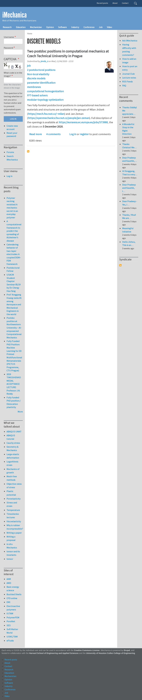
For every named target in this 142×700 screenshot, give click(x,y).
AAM (9, 579)
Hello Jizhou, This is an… (128, 243)
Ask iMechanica (129, 40)
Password (8, 47)
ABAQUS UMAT (14, 431)
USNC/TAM (12, 636)
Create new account (12, 127)
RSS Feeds (127, 81)
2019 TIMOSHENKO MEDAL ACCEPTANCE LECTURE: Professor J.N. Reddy (14, 384)
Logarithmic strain (12, 463)
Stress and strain (12, 504)
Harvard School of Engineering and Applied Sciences (54, 653)
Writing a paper (14, 532)
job (29, 65)
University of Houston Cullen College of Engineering (110, 653)
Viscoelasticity (14, 521)
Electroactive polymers (13, 608)
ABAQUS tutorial (11, 437)
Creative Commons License (87, 650)
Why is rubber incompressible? (15, 527)
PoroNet (11, 621)
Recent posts (102, 3)
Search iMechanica (12, 158)
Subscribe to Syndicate (120, 265)
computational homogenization (45, 91)
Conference (88, 27)
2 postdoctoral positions (41, 70)
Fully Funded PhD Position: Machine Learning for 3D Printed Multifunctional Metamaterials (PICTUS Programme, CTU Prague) (14, 356)
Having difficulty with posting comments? (129, 50)
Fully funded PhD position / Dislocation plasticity (14, 402)
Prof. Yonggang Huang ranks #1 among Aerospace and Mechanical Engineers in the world (14, 304)
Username (9, 36)
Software (62, 27)
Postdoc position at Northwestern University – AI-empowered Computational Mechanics (14, 327)
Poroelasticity (14, 498)
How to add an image (129, 60)
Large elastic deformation (13, 456)
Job (100, 27)
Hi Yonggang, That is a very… (129, 173)
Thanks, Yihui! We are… (129, 216)
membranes (34, 87)
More (20, 411)
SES (9, 625)
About (114, 3)
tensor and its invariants (13, 553)
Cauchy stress (13, 442)
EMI (8, 602)
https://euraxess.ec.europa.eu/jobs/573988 (83, 122)
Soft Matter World (12, 631)
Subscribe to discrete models (28, 151)
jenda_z (44, 61)
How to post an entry (129, 68)
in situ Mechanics (12, 546)
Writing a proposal (11, 538)
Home (29, 33)
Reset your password (12, 134)
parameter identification (41, 82)
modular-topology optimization (45, 99)
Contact (125, 3)
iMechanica (14, 15)
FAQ (124, 85)
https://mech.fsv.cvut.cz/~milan (46, 113)
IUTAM (10, 613)
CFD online (12, 598)
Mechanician (36, 27)
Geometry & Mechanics (12, 448)
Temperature (13, 510)
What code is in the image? (13, 74)
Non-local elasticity (38, 74)
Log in (72, 134)
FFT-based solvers (37, 95)
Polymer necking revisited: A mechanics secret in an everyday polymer (12, 207)
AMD (9, 583)
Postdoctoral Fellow (13, 269)
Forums (10, 152)
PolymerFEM (13, 617)
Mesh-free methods (12, 478)
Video (109, 27)
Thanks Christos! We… (129, 146)
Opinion (50, 27)
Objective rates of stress (14, 485)
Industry (75, 27)
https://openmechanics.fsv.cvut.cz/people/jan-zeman (58, 118)
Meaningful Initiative (127, 230)
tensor (10, 558)
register (84, 134)
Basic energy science (13, 588)
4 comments (53, 134)
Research (7, 27)
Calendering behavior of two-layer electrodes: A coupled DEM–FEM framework (14, 254)
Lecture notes (129, 77)
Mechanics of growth (13, 471)
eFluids (10, 640)
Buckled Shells (14, 594)
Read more (35, 134)
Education (21, 27)
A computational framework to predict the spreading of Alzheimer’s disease (14, 231)
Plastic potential (11, 493)
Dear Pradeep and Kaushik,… (129, 159)
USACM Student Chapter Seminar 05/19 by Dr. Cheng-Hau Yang (14, 283)
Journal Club (128, 73)
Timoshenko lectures (13, 515)
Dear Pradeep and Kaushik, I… (129, 188)
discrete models (36, 78)
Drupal (127, 650)
